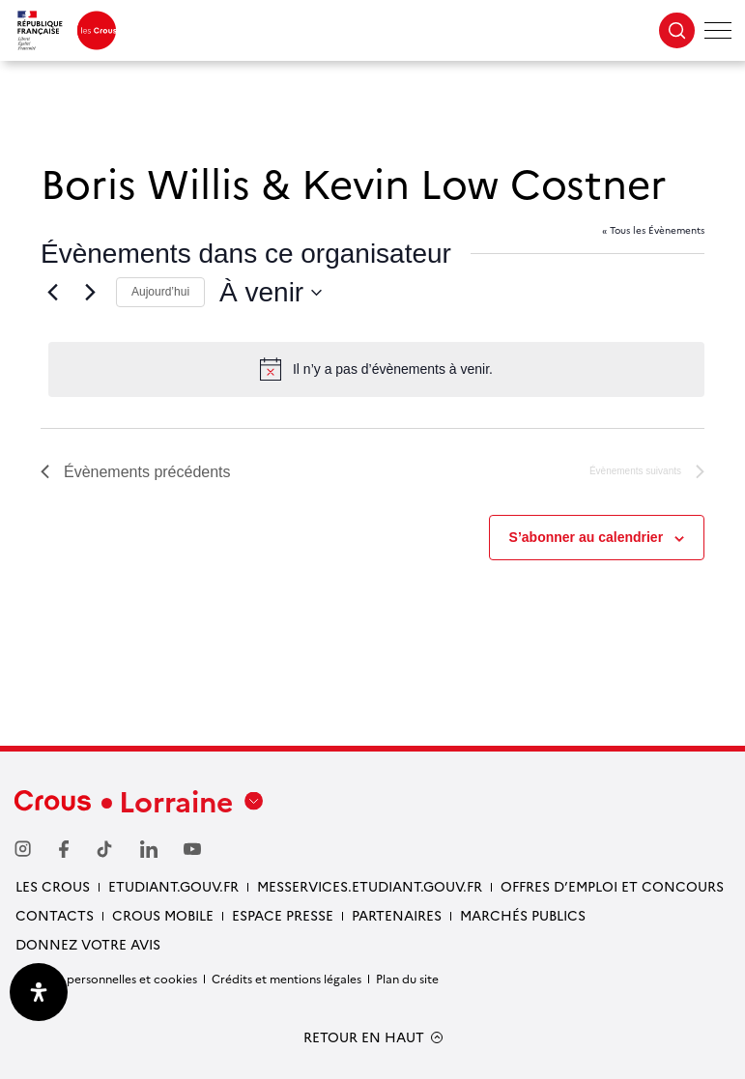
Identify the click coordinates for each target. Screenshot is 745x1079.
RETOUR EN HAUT (363, 1037)
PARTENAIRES (397, 914)
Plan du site (407, 978)
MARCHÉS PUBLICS (523, 914)
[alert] (376, 369)
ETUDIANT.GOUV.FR (173, 885)
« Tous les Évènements (653, 230)
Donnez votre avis (87, 943)
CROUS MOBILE (163, 914)
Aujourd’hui (160, 291)
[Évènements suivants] (89, 292)
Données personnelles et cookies (105, 978)
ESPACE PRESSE (282, 914)
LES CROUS (52, 885)
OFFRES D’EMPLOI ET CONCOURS (612, 885)
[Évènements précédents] (52, 292)
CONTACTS (54, 914)
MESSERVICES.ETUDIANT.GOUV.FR (369, 885)
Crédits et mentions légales (286, 978)
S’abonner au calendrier (586, 537)
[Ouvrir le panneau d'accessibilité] (39, 992)
